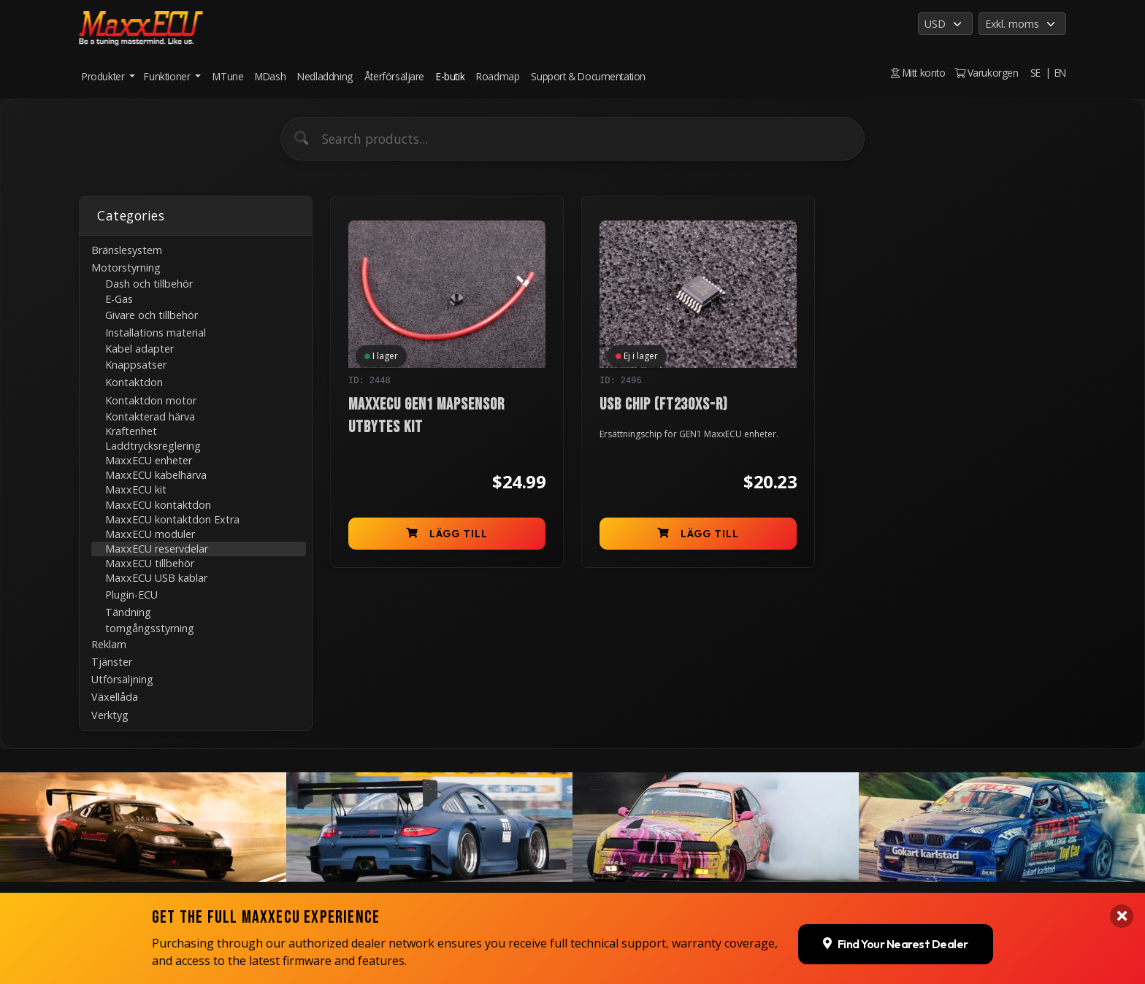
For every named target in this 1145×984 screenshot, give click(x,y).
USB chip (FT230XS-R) (664, 405)
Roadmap (497, 76)
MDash (270, 76)
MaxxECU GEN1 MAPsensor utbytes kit (426, 416)
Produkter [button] (104, 76)
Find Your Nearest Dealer (895, 939)
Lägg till (447, 533)
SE (1035, 73)
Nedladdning (325, 76)
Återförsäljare (394, 76)
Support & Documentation (588, 76)
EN (1060, 73)
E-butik (450, 76)
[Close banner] (1121, 911)
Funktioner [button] (168, 76)
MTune (227, 76)
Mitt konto (918, 73)
